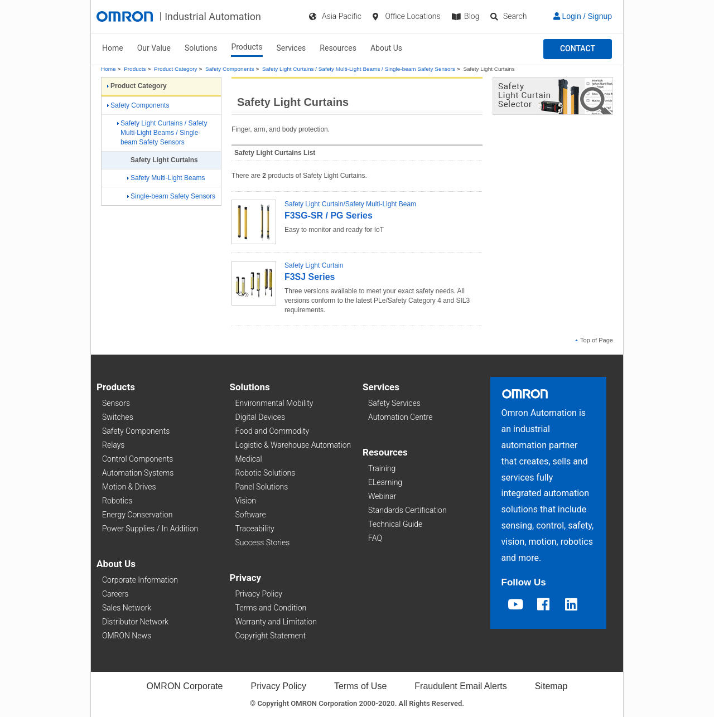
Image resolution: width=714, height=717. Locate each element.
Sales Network (126, 607)
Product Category (175, 69)
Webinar (382, 496)
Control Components (137, 458)
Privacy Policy (258, 593)
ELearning (385, 482)
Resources (338, 47)
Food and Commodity (272, 431)
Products (246, 46)
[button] (577, 49)
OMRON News (126, 635)
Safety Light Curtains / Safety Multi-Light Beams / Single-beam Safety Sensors (358, 69)
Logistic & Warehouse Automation (293, 444)
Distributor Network (135, 621)
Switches (117, 417)
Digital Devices (260, 417)
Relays (113, 444)
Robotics (117, 500)
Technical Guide (395, 524)
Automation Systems (137, 472)
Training (381, 468)
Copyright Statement (270, 635)
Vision (246, 500)
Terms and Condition (271, 607)
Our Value (154, 47)
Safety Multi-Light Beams (166, 178)
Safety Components (229, 69)
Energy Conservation (137, 514)
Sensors (116, 403)
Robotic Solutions (265, 472)
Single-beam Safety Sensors (171, 196)
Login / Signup (582, 16)
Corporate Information (140, 579)
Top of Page (594, 340)
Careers (115, 593)
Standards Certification (407, 510)
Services (291, 47)
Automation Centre (400, 417)
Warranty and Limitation (276, 621)
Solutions (201, 47)
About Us (386, 47)
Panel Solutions (261, 486)
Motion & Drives (129, 486)
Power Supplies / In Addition (150, 528)
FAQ (375, 538)
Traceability (254, 528)
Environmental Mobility (274, 403)
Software (250, 514)
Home (112, 47)
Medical (248, 458)
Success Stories (262, 542)
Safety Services (394, 403)
